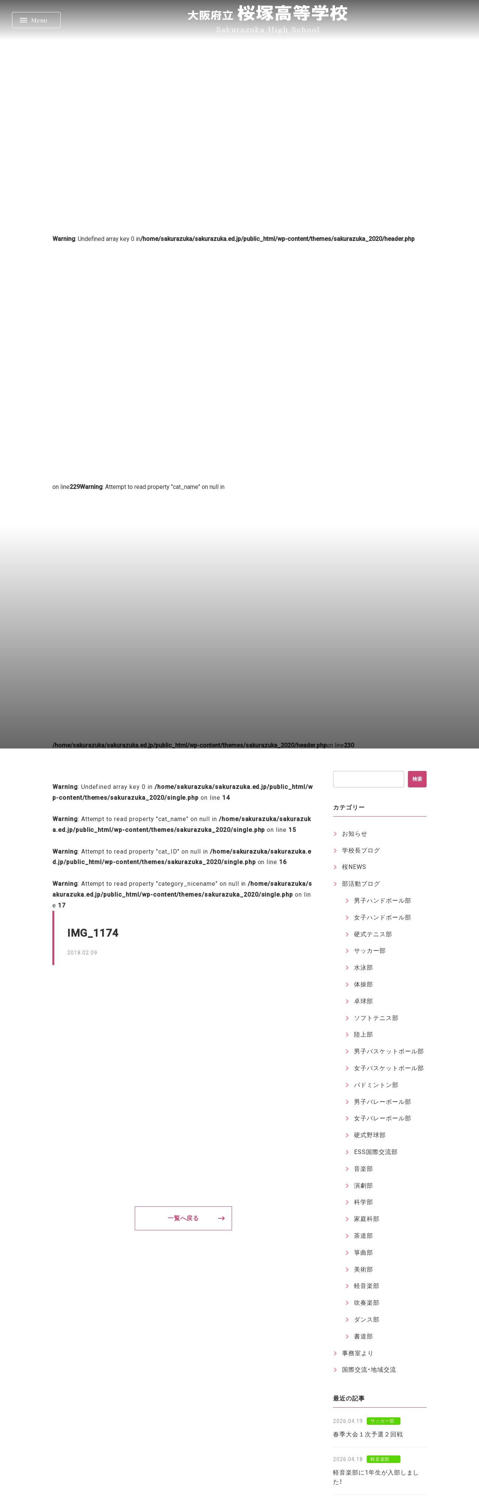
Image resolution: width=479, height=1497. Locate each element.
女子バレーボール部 (382, 1118)
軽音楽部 (366, 1285)
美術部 (363, 1269)
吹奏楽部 (366, 1302)
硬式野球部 (370, 1135)
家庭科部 (366, 1218)
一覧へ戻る (183, 1218)
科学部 (363, 1202)
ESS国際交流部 (376, 1151)
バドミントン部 (376, 1085)
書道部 (363, 1336)
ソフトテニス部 (376, 1018)
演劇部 (363, 1185)
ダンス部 (366, 1319)
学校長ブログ (361, 850)
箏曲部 (363, 1252)
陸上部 (363, 1034)
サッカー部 (370, 950)
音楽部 (363, 1168)
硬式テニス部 (373, 934)
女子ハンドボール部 (382, 917)
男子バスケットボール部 (389, 1051)
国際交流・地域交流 (369, 1369)
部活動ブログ (361, 883)
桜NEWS (354, 866)
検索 (417, 779)
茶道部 (363, 1235)
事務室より (358, 1353)
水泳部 (363, 967)
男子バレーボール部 (382, 1101)
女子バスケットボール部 (389, 1068)
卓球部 (363, 1001)
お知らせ (354, 833)
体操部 (363, 984)
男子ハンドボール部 (382, 900)
